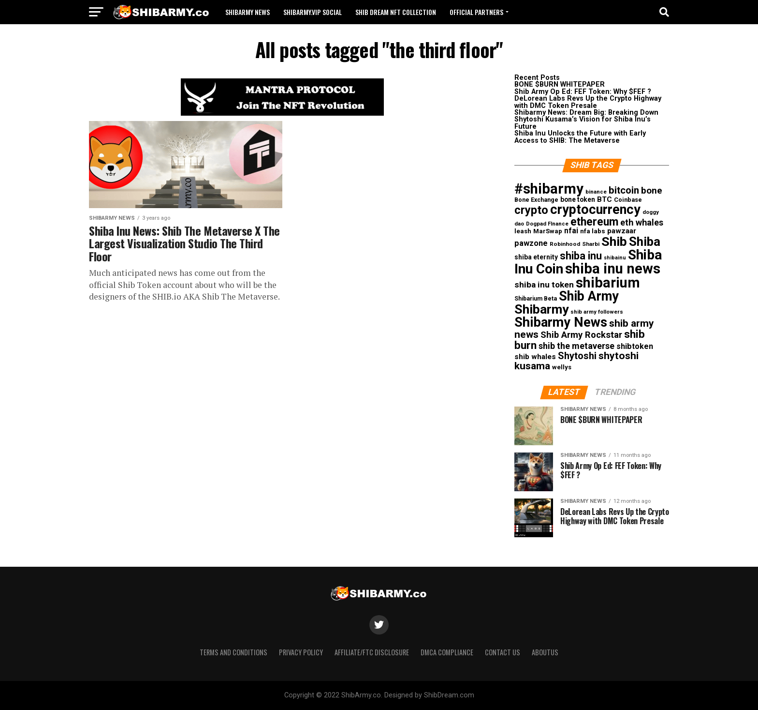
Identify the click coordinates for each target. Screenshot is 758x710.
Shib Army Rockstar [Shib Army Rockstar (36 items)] (581, 335)
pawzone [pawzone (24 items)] (531, 243)
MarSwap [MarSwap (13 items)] (547, 231)
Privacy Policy (301, 652)
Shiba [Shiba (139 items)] (644, 241)
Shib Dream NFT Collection (395, 12)
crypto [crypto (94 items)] (531, 210)
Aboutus (545, 652)
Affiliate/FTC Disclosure (372, 652)
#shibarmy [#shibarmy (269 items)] (548, 189)
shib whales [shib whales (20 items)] (535, 356)
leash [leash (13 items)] (522, 231)
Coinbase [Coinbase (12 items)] (628, 199)
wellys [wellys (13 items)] (561, 367)
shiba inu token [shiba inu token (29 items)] (544, 284)
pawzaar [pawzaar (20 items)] (621, 231)
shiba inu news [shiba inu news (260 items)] (612, 268)
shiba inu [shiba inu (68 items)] (581, 256)
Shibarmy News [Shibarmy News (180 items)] (560, 322)
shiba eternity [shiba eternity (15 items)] (536, 257)
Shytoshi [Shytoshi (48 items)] (577, 356)
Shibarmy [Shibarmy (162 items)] (541, 309)
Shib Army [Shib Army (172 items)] (589, 296)
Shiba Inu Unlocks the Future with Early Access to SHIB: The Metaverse (580, 136)
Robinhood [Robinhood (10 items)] (565, 244)
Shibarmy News (247, 12)
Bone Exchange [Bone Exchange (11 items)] (536, 199)
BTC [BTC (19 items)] (604, 199)
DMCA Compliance (447, 652)
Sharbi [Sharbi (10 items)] (590, 244)
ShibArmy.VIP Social (312, 12)
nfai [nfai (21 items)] (571, 231)
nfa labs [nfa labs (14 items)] (592, 231)
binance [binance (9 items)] (596, 192)
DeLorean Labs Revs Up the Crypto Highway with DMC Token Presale (587, 101)
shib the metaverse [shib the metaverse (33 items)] (576, 346)
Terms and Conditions (233, 652)
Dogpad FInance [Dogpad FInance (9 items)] (547, 224)
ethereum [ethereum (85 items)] (594, 221)
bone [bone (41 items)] (651, 190)
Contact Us (502, 652)
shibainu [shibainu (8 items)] (615, 258)
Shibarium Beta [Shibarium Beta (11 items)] (535, 298)
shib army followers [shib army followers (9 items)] (596, 312)
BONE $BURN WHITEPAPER (559, 84)
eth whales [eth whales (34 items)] (641, 222)
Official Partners (476, 12)
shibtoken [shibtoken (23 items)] (634, 346)
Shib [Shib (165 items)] (614, 241)
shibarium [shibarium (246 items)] (608, 282)
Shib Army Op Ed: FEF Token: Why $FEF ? (582, 92)
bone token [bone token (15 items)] (577, 199)
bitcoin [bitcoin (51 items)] (624, 190)
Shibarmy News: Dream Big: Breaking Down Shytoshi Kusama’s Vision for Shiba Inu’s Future (586, 119)
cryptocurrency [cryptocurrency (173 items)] (595, 209)
